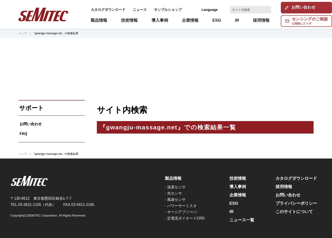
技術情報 (237, 178)
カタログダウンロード (108, 10)
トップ (22, 33)
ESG (233, 203)
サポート (31, 107)
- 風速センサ (175, 199)
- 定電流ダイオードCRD (185, 218)
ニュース (140, 10)
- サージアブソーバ (181, 212)
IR (231, 211)
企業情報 (237, 195)
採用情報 (284, 186)
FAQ (23, 134)
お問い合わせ (31, 124)
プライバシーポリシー (296, 203)
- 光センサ (173, 193)
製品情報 (173, 178)
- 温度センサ (175, 187)
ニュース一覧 (241, 220)
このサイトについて (294, 211)
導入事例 (237, 186)
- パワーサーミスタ (181, 206)
